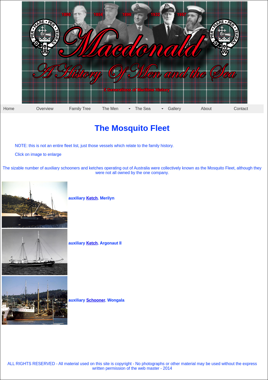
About (206, 108)
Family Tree (80, 108)
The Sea (142, 108)
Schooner (95, 300)
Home (8, 108)
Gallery (174, 108)
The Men (110, 108)
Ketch (91, 198)
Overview (44, 108)
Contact (241, 108)
